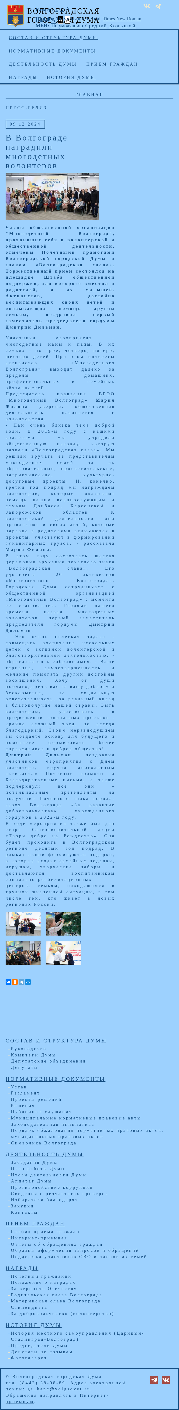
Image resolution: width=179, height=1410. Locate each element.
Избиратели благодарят (44, 1199)
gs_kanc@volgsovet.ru (59, 1388)
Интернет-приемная (39, 1237)
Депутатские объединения (48, 1061)
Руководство (29, 1048)
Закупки (22, 1205)
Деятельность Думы (43, 64)
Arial (95, 18)
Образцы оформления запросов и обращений (75, 1250)
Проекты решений (36, 1099)
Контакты (24, 1212)
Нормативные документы (52, 51)
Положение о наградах (43, 1282)
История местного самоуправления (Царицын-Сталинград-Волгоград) (78, 1336)
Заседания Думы (34, 1162)
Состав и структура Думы (53, 37)
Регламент (25, 1093)
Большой (122, 25)
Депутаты (24, 1067)
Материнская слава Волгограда (56, 1300)
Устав (19, 1086)
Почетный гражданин (41, 1276)
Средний (96, 25)
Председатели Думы (39, 1345)
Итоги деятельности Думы (49, 1174)
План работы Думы (38, 1168)
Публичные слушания (41, 1111)
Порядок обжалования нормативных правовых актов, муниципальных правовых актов (87, 1133)
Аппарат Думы (31, 1181)
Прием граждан (112, 64)
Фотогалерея (29, 1357)
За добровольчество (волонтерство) (63, 1313)
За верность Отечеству (44, 1288)
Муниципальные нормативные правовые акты (76, 1117)
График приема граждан (45, 1231)
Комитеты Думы (33, 1054)
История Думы (71, 77)
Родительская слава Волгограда (57, 1294)
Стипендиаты (30, 1307)
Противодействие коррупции (52, 1187)
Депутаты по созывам (42, 1351)
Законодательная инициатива (53, 1124)
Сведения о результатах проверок (60, 1193)
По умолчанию (72, 18)
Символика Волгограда (44, 1142)
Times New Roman (122, 18)
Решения (23, 1105)
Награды (23, 77)
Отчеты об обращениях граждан (57, 1244)
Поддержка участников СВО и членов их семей (79, 1256)
